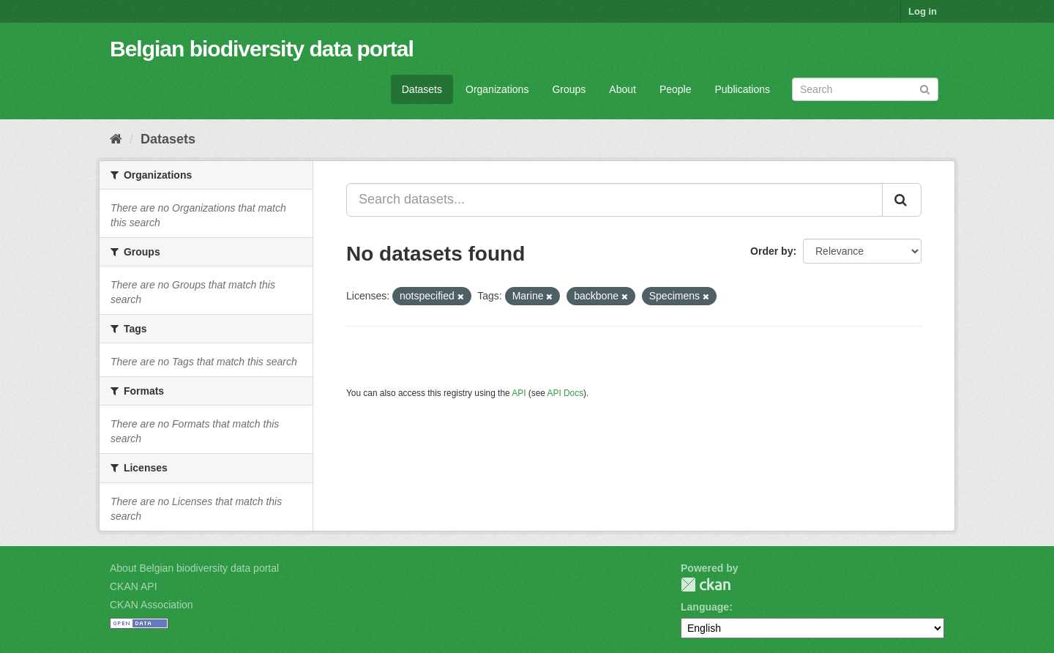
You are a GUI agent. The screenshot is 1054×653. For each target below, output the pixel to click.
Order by (771, 251)
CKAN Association (151, 605)
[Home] (116, 139)
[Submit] (925, 88)
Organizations (497, 89)
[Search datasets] (865, 89)
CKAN (705, 584)
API (519, 393)
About (622, 89)
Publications (743, 89)
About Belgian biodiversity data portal (194, 568)
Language (705, 607)
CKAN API (133, 586)
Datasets (422, 89)
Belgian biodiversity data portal (262, 49)
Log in (922, 11)
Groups (569, 89)
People (675, 89)
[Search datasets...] (614, 200)
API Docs (565, 393)
